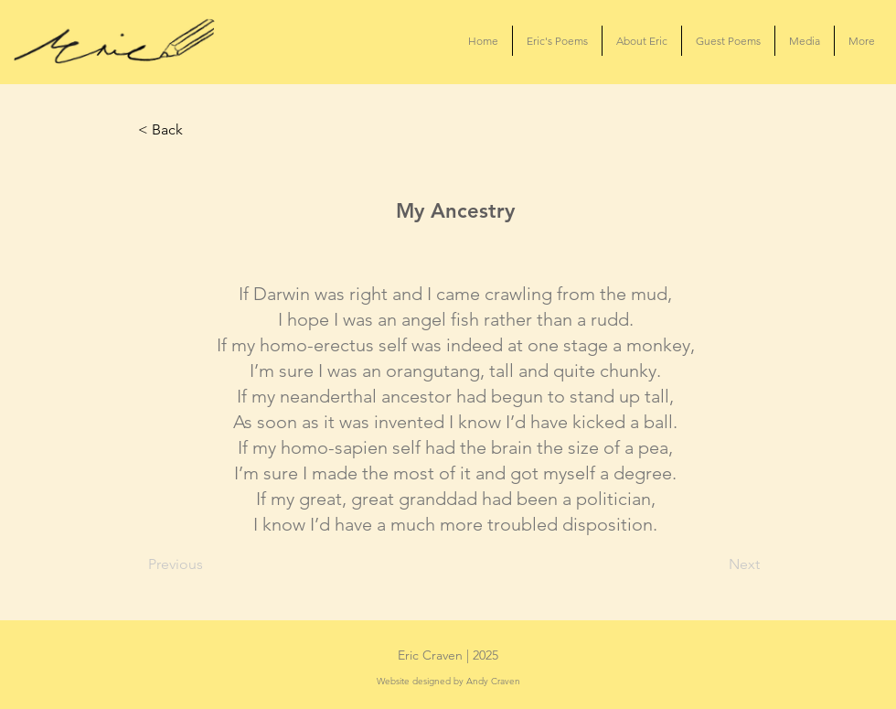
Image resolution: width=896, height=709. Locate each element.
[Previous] (208, 564)
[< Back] (198, 130)
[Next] (714, 564)
